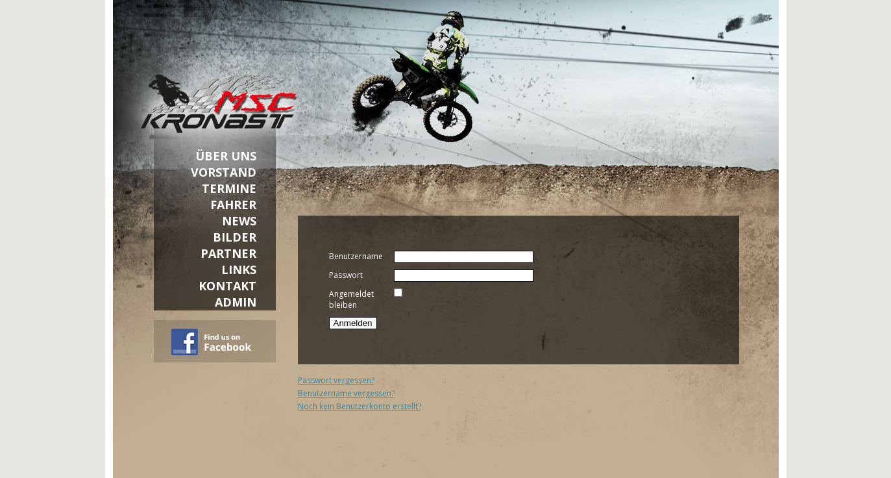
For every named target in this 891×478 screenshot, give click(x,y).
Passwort (346, 275)
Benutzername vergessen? (346, 393)
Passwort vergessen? (336, 380)
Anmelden (353, 323)
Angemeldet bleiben (351, 299)
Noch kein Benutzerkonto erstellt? (359, 406)
